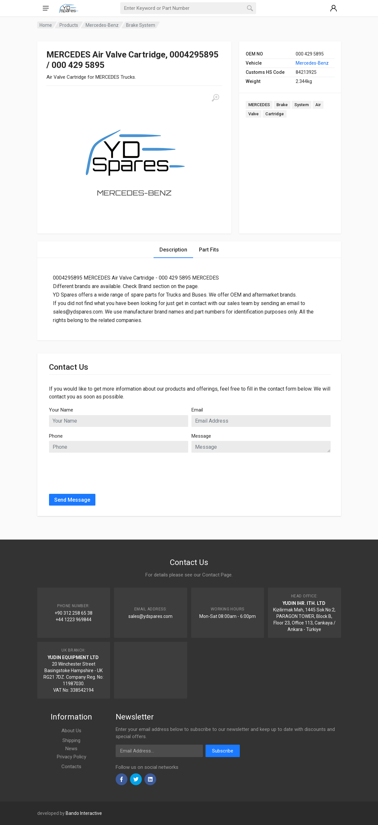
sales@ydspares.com (150, 616)
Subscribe (222, 751)
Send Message (72, 500)
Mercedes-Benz (312, 63)
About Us (71, 731)
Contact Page (217, 575)
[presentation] (98, 470)
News (71, 749)
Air (318, 104)
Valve (253, 113)
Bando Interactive (84, 813)
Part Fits (209, 250)
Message (201, 436)
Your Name (61, 410)
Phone (56, 436)
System (301, 104)
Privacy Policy (71, 757)
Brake (282, 104)
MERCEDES (259, 104)
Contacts (71, 766)
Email (197, 410)
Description (173, 250)
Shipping (71, 740)
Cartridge (274, 113)
